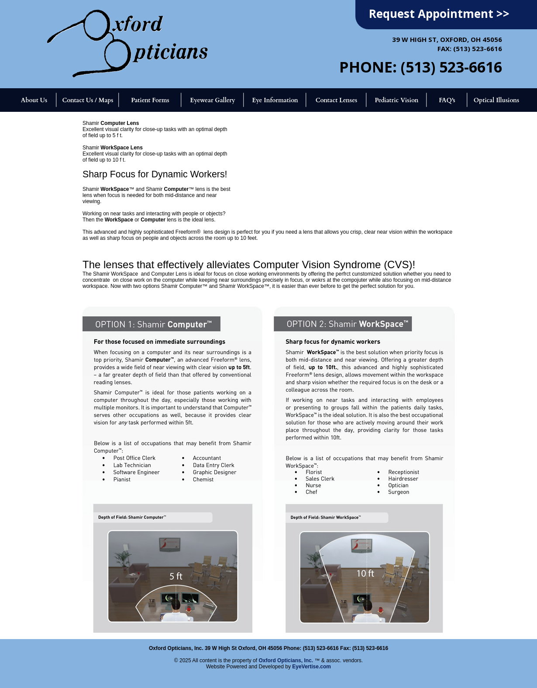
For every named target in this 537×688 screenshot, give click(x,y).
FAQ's (447, 100)
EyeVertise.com (311, 667)
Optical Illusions (497, 100)
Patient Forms (150, 100)
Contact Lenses (337, 100)
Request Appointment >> (439, 13)
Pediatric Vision (396, 100)
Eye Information (275, 100)
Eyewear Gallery (212, 100)
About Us (34, 100)
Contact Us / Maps (87, 100)
